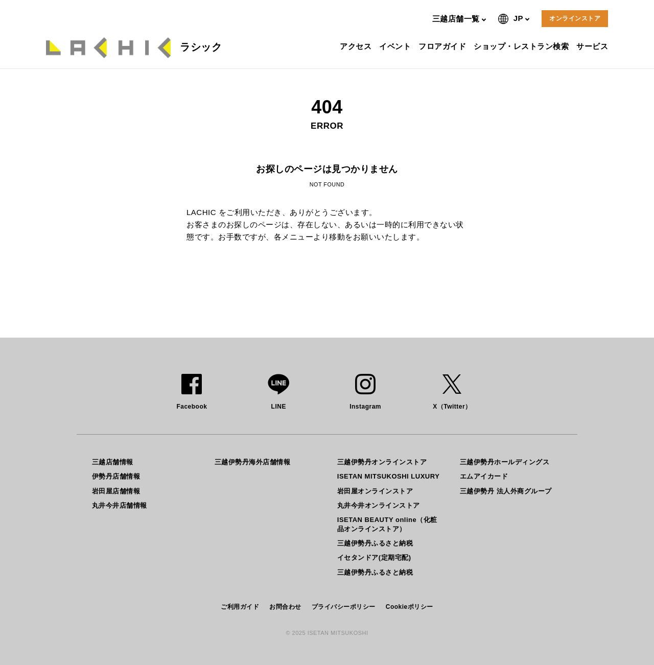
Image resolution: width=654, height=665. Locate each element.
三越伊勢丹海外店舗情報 (253, 462)
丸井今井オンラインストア (378, 505)
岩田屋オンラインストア (375, 491)
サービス (593, 46)
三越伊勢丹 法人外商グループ (506, 491)
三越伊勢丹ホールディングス (505, 462)
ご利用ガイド (240, 606)
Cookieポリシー (409, 606)
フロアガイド (443, 46)
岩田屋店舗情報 (116, 491)
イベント (396, 46)
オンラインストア (574, 18)
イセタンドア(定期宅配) (374, 557)
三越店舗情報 (112, 462)
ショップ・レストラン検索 (522, 46)
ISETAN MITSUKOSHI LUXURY (388, 476)
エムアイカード (484, 476)
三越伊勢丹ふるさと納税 (375, 543)
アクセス (356, 46)
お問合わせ (285, 606)
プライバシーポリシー (344, 606)
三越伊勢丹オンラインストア (382, 462)
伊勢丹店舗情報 (116, 476)
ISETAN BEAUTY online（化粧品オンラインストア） (387, 524)
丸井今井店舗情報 (119, 505)
